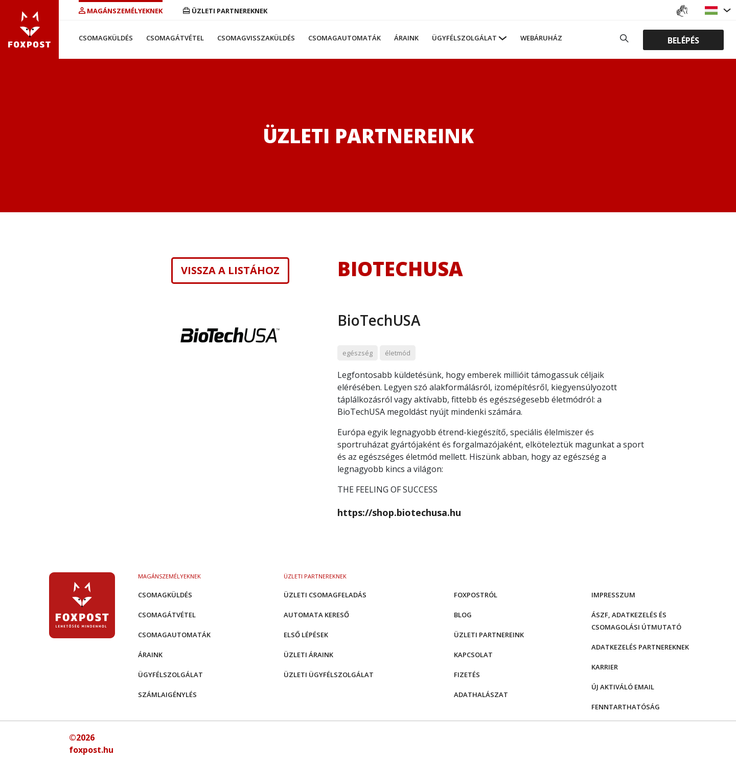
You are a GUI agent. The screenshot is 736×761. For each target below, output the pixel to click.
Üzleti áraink (308, 654)
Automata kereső (316, 614)
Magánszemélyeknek (121, 10)
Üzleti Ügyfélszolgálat (329, 674)
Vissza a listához (230, 270)
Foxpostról (475, 594)
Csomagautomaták (344, 37)
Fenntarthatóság (625, 706)
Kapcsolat (473, 654)
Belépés (683, 40)
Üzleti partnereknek (225, 10)
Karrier (604, 667)
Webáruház (541, 37)
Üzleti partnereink (489, 634)
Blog (463, 614)
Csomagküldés (106, 37)
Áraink (406, 37)
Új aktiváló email (622, 686)
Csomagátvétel (175, 37)
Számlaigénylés (167, 694)
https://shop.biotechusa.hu (399, 512)
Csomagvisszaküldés (256, 37)
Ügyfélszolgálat (464, 37)
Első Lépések (306, 634)
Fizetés (467, 674)
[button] (712, 10)
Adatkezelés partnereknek (640, 647)
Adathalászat (481, 694)
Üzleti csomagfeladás (325, 594)
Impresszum (613, 594)
